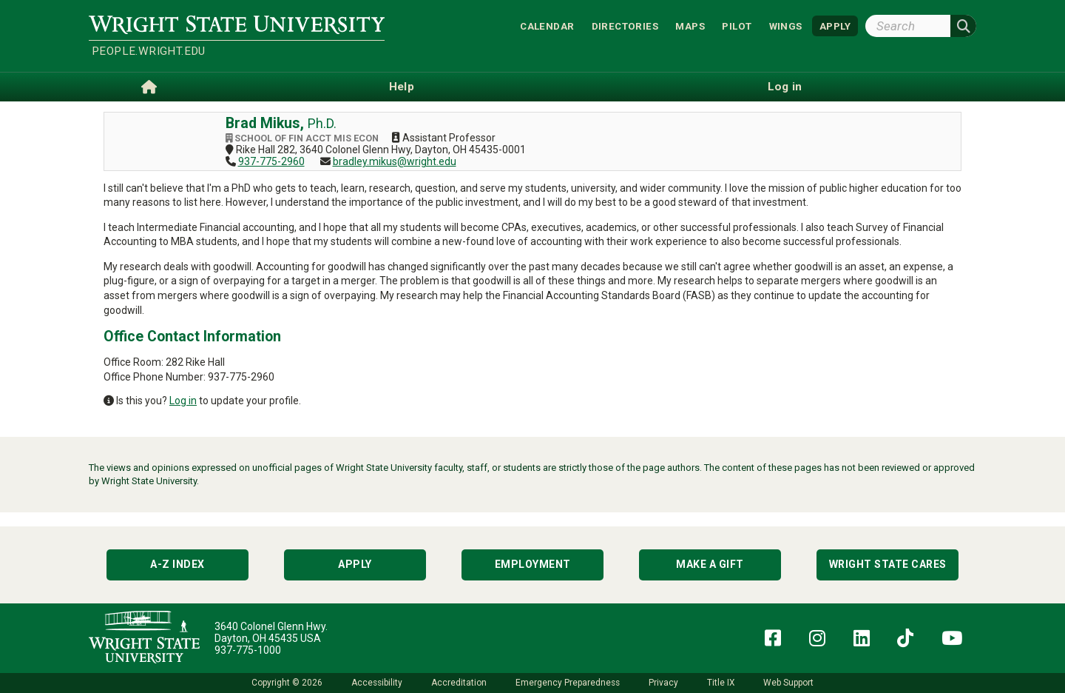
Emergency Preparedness (567, 682)
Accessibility (376, 682)
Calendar (547, 25)
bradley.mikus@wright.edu (394, 161)
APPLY (835, 25)
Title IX (720, 682)
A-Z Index (177, 564)
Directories (625, 25)
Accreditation (459, 682)
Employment (533, 564)
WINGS (785, 25)
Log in (183, 400)
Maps (690, 25)
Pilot (736, 25)
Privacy (663, 682)
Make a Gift (710, 564)
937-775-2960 (271, 161)
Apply (355, 564)
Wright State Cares (888, 564)
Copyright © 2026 (286, 682)
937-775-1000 (247, 650)
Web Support (788, 682)
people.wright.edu (149, 51)
